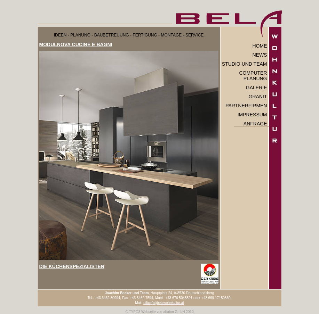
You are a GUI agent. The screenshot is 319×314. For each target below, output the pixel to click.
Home (260, 46)
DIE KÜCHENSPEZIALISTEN (71, 266)
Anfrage (255, 123)
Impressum (252, 114)
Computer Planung (253, 75)
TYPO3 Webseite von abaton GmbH (157, 312)
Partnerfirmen (246, 105)
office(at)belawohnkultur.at (163, 303)
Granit (258, 96)
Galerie (256, 87)
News (260, 55)
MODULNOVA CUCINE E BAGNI (75, 44)
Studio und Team (244, 64)
